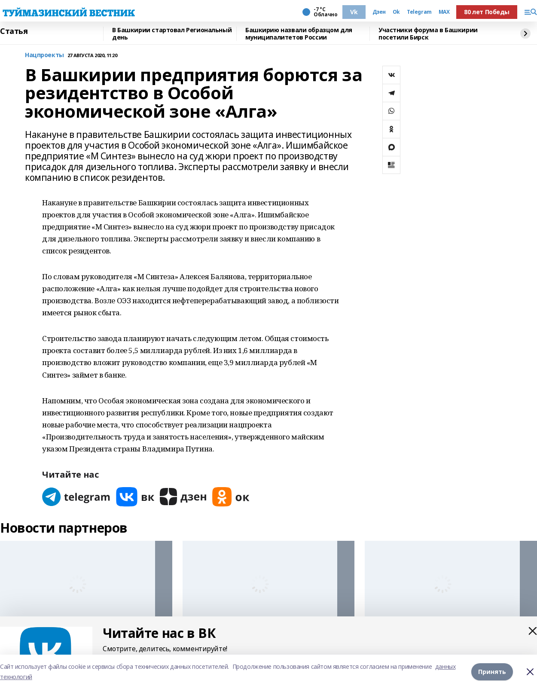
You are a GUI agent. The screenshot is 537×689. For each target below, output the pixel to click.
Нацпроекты (44, 55)
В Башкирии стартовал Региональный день (172, 34)
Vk (353, 12)
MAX (444, 12)
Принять (492, 672)
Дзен (379, 12)
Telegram (419, 12)
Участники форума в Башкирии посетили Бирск (428, 34)
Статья (13, 31)
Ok (396, 12)
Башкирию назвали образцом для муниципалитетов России (298, 34)
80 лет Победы (487, 12)
